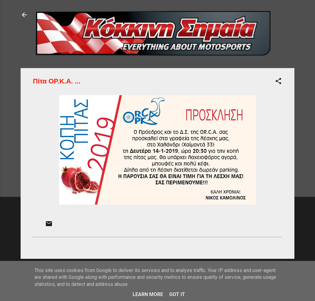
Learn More (148, 294)
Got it (177, 294)
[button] (278, 82)
